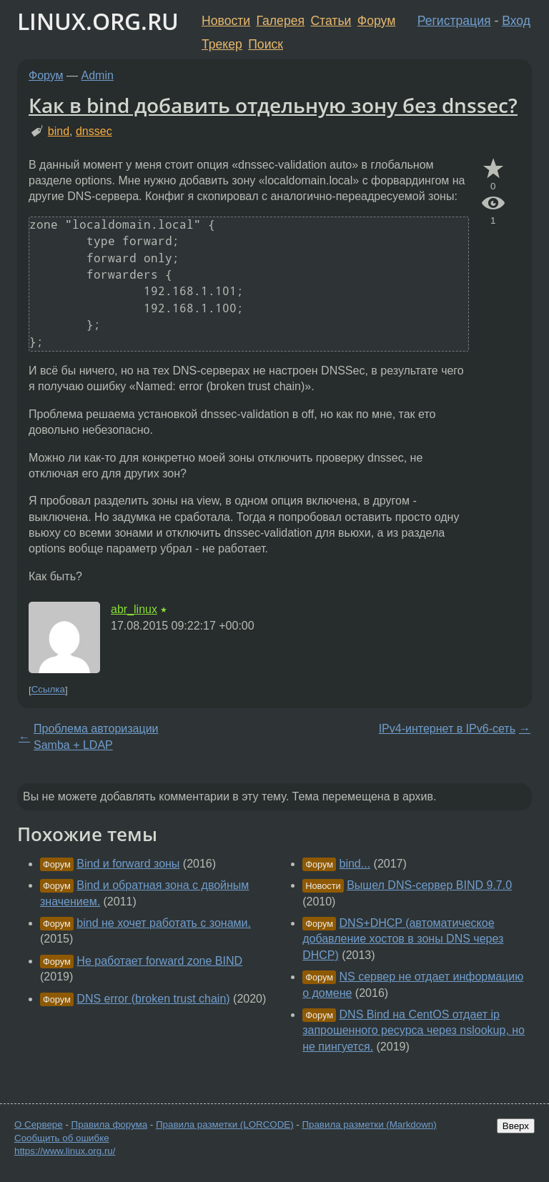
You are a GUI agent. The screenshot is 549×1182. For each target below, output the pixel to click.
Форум (376, 21)
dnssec (94, 131)
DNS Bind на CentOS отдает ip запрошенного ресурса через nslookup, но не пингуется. (413, 1030)
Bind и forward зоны (127, 864)
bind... (355, 864)
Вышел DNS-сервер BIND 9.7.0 (429, 885)
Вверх (516, 1126)
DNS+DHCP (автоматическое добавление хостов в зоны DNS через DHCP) (402, 939)
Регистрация (454, 21)
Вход (516, 21)
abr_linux (134, 609)
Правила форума (109, 1124)
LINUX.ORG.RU (98, 21)
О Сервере (38, 1124)
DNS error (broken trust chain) (152, 999)
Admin (97, 75)
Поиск (265, 44)
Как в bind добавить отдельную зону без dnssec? (273, 105)
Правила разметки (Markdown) (369, 1124)
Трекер (222, 44)
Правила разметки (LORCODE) (225, 1124)
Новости (226, 21)
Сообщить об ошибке (61, 1138)
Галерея (281, 21)
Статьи (330, 21)
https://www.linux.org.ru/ (64, 1151)
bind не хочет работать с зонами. (163, 923)
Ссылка (48, 690)
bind (58, 131)
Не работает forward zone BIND (159, 961)
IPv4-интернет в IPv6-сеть (447, 728)
